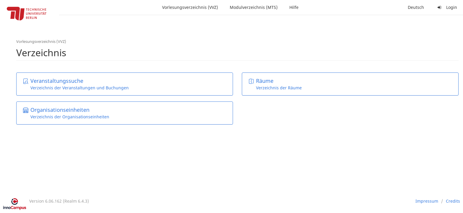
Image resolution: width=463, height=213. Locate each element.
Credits (453, 201)
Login (446, 7)
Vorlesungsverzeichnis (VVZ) (190, 7)
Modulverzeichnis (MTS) (254, 7)
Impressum (426, 201)
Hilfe (294, 7)
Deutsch (416, 7)
